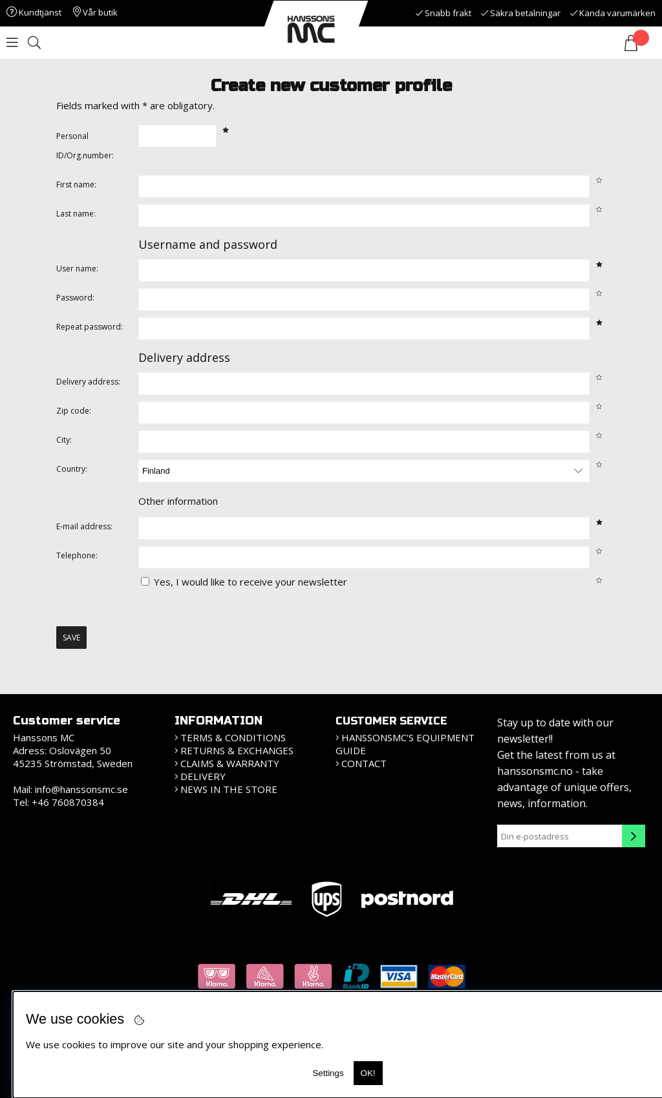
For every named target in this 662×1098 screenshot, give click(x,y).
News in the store (228, 789)
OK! (368, 1073)
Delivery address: (88, 381)
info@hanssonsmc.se (81, 789)
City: (64, 439)
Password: (75, 297)
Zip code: (73, 410)
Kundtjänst (33, 12)
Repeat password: (89, 326)
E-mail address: (84, 526)
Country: (71, 468)
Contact (364, 763)
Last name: (76, 213)
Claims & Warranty (229, 763)
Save (71, 637)
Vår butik (95, 12)
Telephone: (77, 555)
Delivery (203, 776)
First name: (76, 184)
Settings (327, 1073)
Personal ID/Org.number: (85, 146)
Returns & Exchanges (237, 750)
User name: (77, 268)
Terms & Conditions (233, 737)
